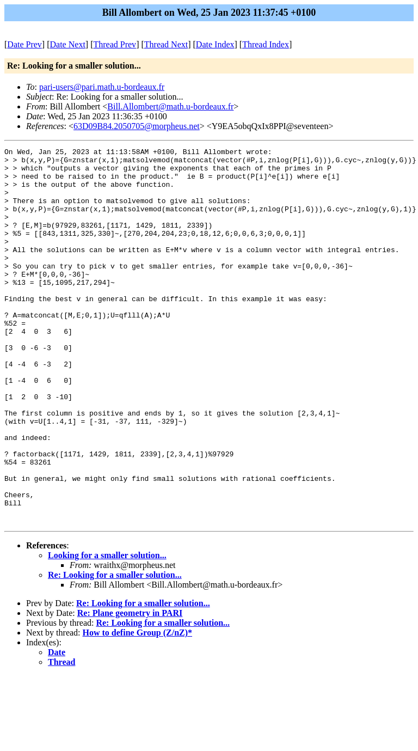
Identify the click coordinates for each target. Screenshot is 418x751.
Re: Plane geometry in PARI (129, 688)
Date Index (215, 44)
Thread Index (265, 44)
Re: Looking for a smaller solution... (115, 650)
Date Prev (24, 44)
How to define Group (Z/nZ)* (138, 707)
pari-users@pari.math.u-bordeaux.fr (101, 86)
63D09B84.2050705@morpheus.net (136, 126)
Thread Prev (114, 44)
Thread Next (166, 44)
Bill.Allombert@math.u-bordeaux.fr (170, 106)
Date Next (67, 44)
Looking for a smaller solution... (107, 630)
